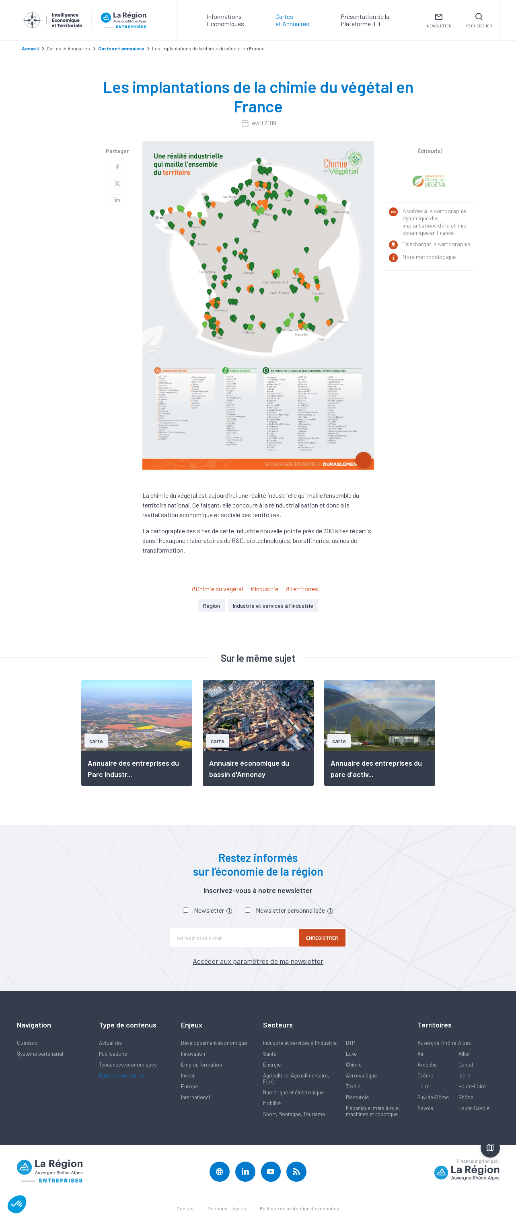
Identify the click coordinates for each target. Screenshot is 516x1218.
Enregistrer (322, 937)
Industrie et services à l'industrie (273, 605)
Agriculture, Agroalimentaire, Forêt (296, 1078)
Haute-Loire (472, 1086)
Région (211, 605)
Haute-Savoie (473, 1108)
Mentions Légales (227, 1208)
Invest (188, 1075)
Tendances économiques (128, 1064)
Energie (272, 1064)
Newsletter (213, 910)
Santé (269, 1053)
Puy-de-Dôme (433, 1097)
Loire (423, 1086)
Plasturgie (357, 1097)
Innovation (193, 1053)
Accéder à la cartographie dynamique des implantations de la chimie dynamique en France (434, 221)
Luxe (351, 1053)
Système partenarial (40, 1053)
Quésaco (27, 1043)
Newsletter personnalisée (294, 910)
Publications (113, 1053)
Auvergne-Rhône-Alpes (444, 1043)
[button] (17, 1204)
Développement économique (214, 1043)
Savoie (425, 1108)
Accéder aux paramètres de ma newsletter (258, 961)
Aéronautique (361, 1075)
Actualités (110, 1043)
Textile (353, 1086)
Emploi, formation (201, 1064)
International (195, 1097)
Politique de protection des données (299, 1208)
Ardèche (427, 1064)
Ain (421, 1053)
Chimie (354, 1064)
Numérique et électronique (293, 1092)
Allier (464, 1053)
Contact (185, 1208)
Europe (189, 1086)
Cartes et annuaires (121, 1075)
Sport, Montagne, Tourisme (294, 1114)
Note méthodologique (429, 256)
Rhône (465, 1097)
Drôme (425, 1075)
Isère (464, 1075)
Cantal (465, 1064)
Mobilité (272, 1103)
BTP (350, 1043)
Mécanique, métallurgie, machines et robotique (373, 1111)
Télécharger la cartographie (436, 243)
